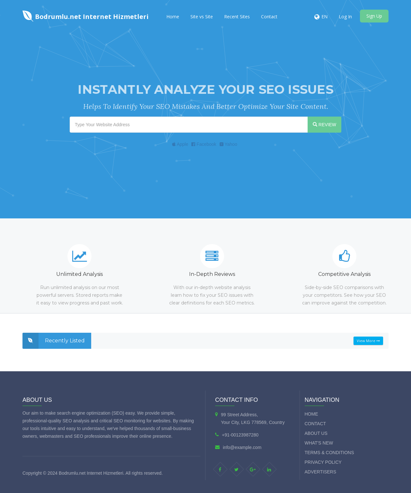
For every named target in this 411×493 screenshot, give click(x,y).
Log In (345, 16)
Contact (269, 16)
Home (172, 16)
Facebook (203, 144)
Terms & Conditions (329, 452)
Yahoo (228, 144)
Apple (180, 144)
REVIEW (324, 124)
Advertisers (321, 471)
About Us (316, 433)
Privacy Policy (323, 462)
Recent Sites (237, 16)
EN (324, 16)
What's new (319, 442)
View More (368, 340)
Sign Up (374, 16)
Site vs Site (201, 16)
